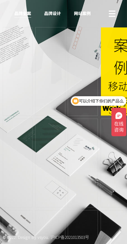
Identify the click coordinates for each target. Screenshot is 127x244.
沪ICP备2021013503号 (69, 237)
